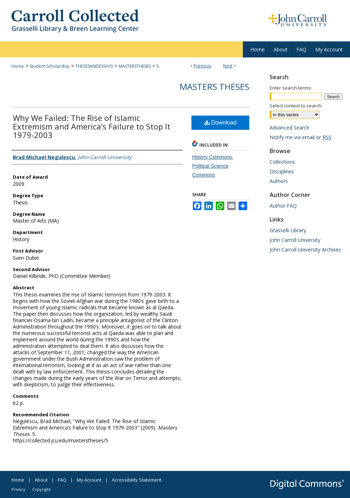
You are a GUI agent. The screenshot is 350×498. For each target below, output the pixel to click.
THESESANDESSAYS (94, 66)
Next (227, 66)
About (41, 480)
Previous (202, 66)
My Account (89, 480)
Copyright (41, 489)
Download (220, 123)
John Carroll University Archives (305, 249)
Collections (282, 161)
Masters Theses (214, 86)
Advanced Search (289, 127)
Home (17, 66)
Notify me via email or (300, 137)
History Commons (212, 157)
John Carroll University (295, 240)
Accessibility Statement (136, 480)
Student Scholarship (50, 66)
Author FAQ (283, 205)
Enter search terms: (291, 88)
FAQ (62, 480)
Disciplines (282, 171)
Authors (279, 181)
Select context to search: (296, 105)
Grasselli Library (288, 230)
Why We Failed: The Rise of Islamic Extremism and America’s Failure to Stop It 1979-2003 (91, 126)
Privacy (18, 489)
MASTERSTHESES (135, 66)
